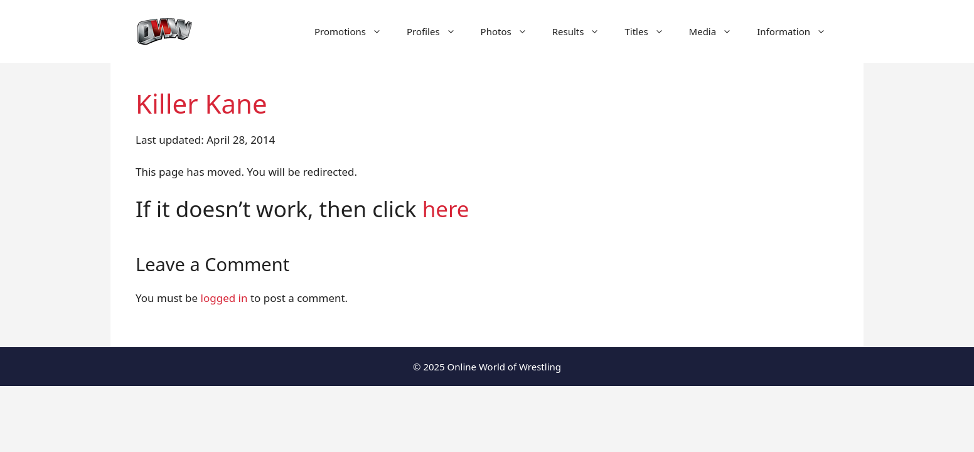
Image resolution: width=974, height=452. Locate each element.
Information (797, 31)
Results (582, 31)
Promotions (354, 31)
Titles (650, 31)
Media (717, 31)
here (445, 208)
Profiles (437, 31)
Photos (510, 31)
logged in (224, 298)
